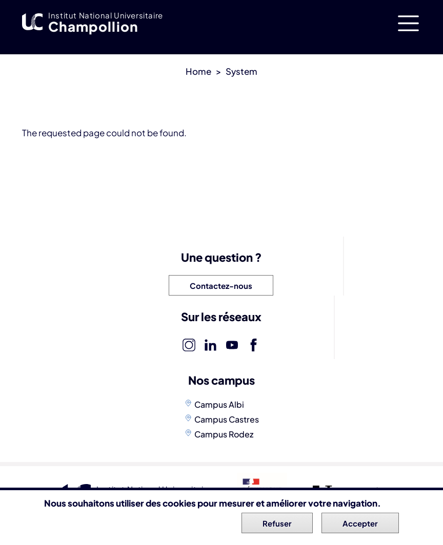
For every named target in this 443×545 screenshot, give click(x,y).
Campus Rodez (223, 434)
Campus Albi (219, 404)
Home (198, 71)
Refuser (277, 524)
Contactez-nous (221, 285)
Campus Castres (226, 419)
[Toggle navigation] (408, 23)
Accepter (360, 524)
